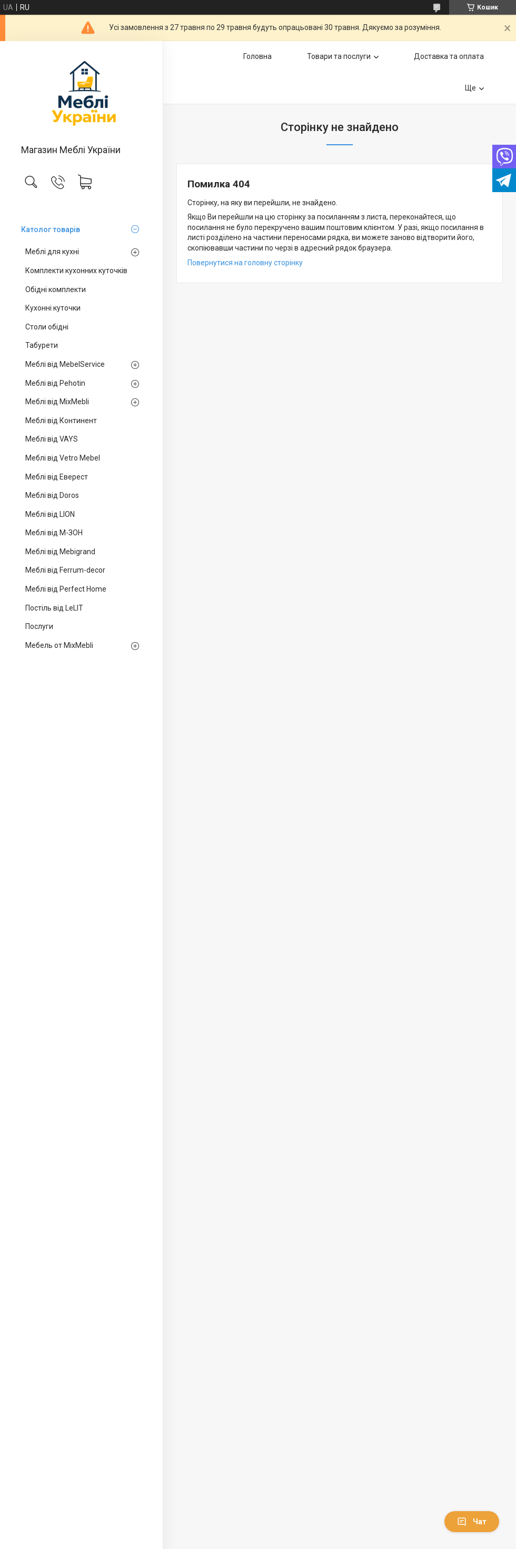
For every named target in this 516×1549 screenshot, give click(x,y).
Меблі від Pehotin (55, 383)
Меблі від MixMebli (57, 401)
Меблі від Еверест (56, 477)
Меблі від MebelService (65, 364)
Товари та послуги (339, 56)
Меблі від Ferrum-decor (65, 570)
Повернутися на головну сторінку (245, 262)
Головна (257, 56)
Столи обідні (46, 327)
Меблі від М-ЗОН (54, 532)
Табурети (41, 345)
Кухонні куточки (53, 308)
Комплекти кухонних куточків (76, 270)
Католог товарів (50, 229)
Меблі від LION (50, 514)
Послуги (39, 626)
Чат (472, 1521)
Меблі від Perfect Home (65, 589)
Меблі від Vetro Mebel (62, 458)
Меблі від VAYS (51, 439)
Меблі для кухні (52, 251)
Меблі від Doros (52, 495)
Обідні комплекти (55, 289)
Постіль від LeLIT (54, 608)
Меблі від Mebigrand (60, 551)
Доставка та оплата (449, 56)
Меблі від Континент (61, 420)
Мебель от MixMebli (59, 645)
